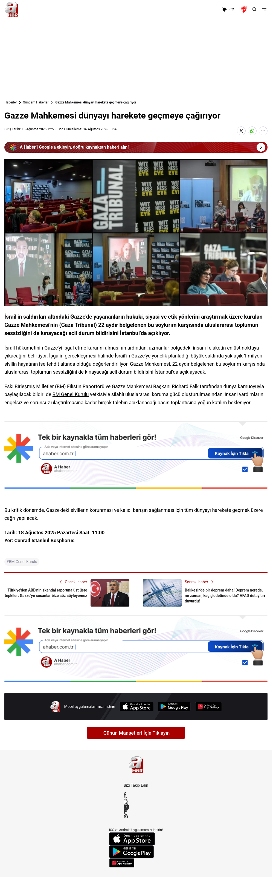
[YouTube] (136, 807)
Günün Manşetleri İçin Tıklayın (136, 733)
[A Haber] (11, 9)
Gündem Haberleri (36, 102)
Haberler (10, 102)
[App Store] (136, 706)
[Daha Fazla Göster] (263, 130)
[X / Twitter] (136, 799)
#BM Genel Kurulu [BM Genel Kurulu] (22, 561)
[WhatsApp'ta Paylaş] (252, 130)
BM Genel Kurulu (71, 394)
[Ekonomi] (204, 9)
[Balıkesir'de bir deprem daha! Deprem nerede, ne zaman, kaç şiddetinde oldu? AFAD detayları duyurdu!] (205, 593)
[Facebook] (136, 794)
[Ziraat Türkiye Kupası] (244, 9)
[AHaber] (230, 9)
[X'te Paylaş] (241, 130)
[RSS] (136, 815)
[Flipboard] (136, 811)
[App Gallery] (208, 706)
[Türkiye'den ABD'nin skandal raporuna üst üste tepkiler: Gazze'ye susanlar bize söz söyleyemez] (66, 593)
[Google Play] (174, 706)
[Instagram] (136, 803)
